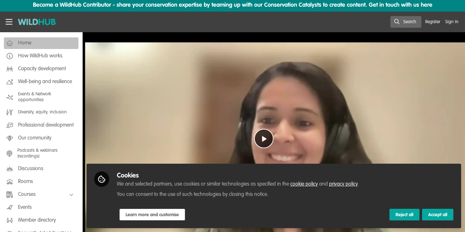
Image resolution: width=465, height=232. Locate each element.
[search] (405, 22)
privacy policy (343, 184)
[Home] (34, 22)
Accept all (437, 215)
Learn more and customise (152, 215)
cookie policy (304, 184)
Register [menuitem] (432, 22)
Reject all (404, 215)
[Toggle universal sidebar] (9, 22)
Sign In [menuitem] (452, 22)
